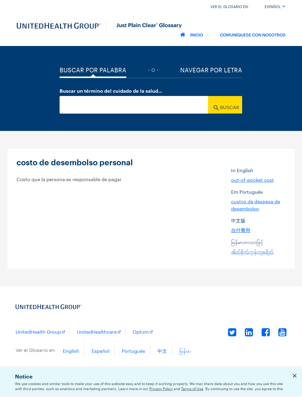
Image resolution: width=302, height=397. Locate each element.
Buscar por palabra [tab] (93, 69)
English (71, 350)
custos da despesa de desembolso (255, 204)
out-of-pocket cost (252, 179)
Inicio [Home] (191, 34)
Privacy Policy (161, 388)
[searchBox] (134, 105)
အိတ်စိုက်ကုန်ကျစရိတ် (252, 251)
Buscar (226, 107)
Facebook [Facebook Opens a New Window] (266, 332)
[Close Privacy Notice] (295, 377)
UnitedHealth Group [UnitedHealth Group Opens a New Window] (38, 331)
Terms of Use (192, 388)
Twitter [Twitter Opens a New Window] (232, 332)
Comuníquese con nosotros (253, 34)
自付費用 (240, 229)
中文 (162, 350)
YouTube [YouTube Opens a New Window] (282, 332)
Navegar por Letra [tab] (211, 69)
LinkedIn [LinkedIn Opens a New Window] (249, 332)
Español (275, 6)
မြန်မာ (185, 350)
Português (133, 350)
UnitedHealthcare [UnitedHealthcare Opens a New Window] (97, 331)
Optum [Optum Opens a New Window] (141, 331)
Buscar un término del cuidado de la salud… (111, 91)
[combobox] (151, 105)
